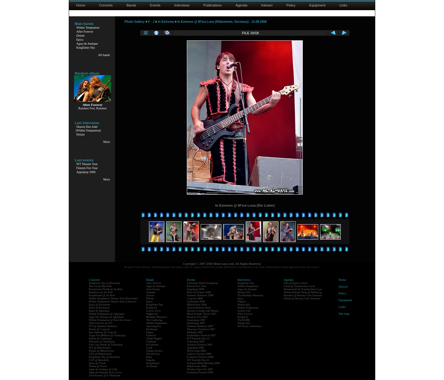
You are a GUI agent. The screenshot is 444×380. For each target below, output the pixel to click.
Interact (267, 5)
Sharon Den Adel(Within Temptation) (88, 128)
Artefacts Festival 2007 (200, 344)
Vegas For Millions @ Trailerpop (107, 335)
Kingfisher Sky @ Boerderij (104, 283)
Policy (290, 5)
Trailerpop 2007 (196, 341)
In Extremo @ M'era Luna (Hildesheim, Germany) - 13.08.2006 (222, 21)
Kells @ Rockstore (99, 307)
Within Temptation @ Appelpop (106, 313)
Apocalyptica (153, 326)
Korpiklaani (152, 363)
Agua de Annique (87, 43)
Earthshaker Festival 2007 (201, 335)
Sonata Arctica (154, 350)
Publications (213, 5)
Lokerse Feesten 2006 (199, 353)
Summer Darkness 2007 (200, 326)
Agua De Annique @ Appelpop (106, 316)
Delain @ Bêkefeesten (101, 350)
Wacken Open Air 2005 (200, 369)
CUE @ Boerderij (99, 360)
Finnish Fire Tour (87, 168)
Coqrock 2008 (195, 298)
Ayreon (150, 295)
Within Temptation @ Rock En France (110, 319)
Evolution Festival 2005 (200, 372)
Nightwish (152, 313)
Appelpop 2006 (195, 347)
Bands (131, 5)
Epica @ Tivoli (97, 363)
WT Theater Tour (87, 164)
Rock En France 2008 (199, 292)
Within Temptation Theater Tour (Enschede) (113, 298)
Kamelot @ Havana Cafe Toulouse (303, 295)
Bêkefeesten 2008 (197, 304)
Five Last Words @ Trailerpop (105, 344)
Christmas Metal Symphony (202, 283)
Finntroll (151, 335)
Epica (80, 39)
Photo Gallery (135, 21)
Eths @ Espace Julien (296, 283)
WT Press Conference (249, 326)
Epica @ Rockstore (99, 304)
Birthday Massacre (156, 316)
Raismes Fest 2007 (197, 316)
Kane (149, 356)
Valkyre (241, 301)
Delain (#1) (243, 323)
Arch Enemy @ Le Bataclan (104, 375)
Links (343, 5)
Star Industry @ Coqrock (103, 332)
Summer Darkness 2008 (200, 295)
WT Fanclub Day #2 (198, 338)
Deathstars (152, 329)
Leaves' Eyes (153, 310)
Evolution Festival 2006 (200, 356)
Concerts (106, 5)
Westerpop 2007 (196, 323)
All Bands (151, 366)
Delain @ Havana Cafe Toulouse (302, 298)
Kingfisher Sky (85, 47)
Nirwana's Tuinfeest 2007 (201, 329)
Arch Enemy (153, 289)
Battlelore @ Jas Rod (101, 292)
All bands (104, 55)
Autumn (150, 292)
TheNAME (243, 319)
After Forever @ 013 (100, 323)
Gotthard (151, 341)
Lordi (149, 347)
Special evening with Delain (202, 310)
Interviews (182, 5)
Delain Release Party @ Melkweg (302, 292)
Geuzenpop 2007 (196, 319)
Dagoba (150, 360)
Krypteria (151, 307)
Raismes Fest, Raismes (92, 108)
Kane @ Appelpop (99, 310)
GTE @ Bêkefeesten (100, 353)
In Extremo (166, 21)
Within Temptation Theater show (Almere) (112, 301)
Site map (344, 313)
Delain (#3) (243, 292)
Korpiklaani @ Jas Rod (102, 295)
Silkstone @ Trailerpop (102, 341)
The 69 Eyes (153, 353)
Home (80, 5)
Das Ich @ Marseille (100, 286)
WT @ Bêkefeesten (100, 347)
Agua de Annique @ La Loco (105, 372)
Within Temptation (88, 27)
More (106, 142)
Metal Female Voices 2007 (201, 313)
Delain (80, 35)
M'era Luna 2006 (196, 350)
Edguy (150, 332)
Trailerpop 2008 (196, 301)
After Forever (84, 31)
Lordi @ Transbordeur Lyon (299, 286)
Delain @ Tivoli (98, 366)
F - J (151, 21)
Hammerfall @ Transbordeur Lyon (303, 289)
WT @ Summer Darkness (103, 326)
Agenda (241, 5)
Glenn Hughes (154, 338)
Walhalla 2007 (195, 332)
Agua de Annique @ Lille (103, 369)
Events (155, 5)
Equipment (317, 5)
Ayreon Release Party (199, 307)
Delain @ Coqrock (99, 329)
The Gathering (154, 319)
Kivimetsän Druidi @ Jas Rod (105, 289)
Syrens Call (243, 310)
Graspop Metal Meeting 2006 (203, 363)
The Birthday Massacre (250, 295)
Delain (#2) (243, 304)
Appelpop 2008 (86, 172)
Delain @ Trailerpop (100, 338)
